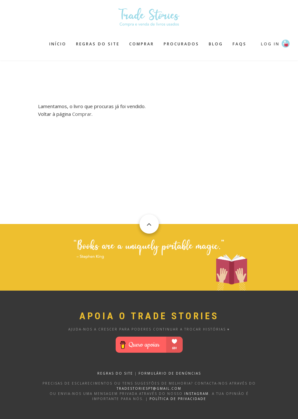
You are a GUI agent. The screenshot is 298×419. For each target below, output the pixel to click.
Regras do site (98, 44)
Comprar (141, 44)
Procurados (181, 44)
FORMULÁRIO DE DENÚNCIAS (170, 373)
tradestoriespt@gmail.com (149, 388)
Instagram (196, 393)
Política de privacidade (177, 398)
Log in (270, 44)
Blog (216, 44)
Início (57, 44)
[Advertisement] (155, 76)
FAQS (239, 44)
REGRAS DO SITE (115, 373)
